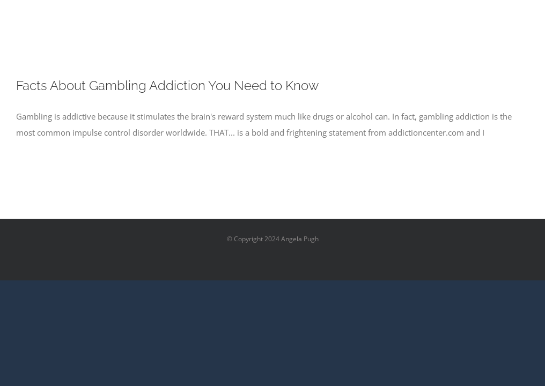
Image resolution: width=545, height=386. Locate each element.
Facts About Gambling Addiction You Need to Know (167, 85)
